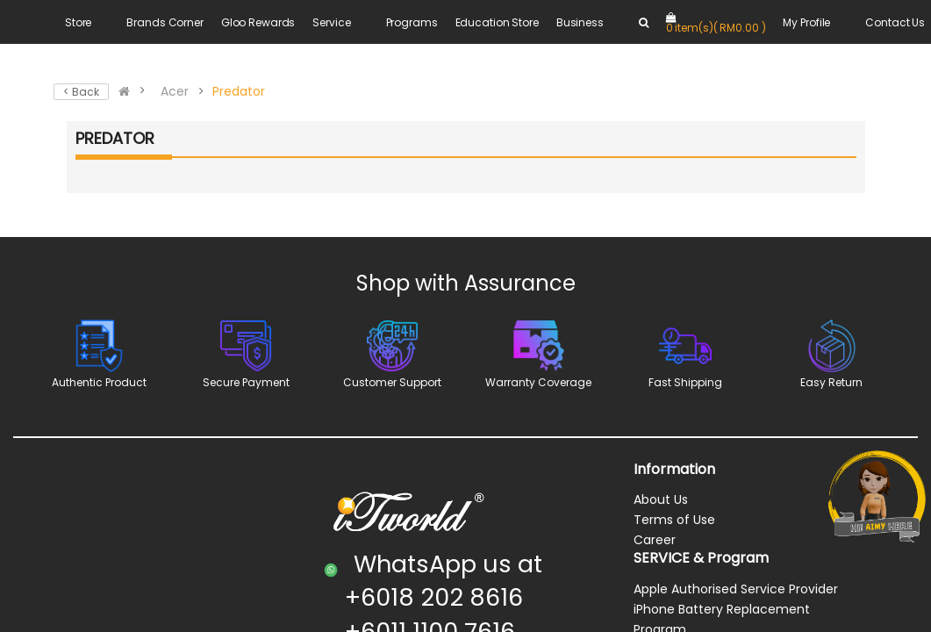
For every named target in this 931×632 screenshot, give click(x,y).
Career (655, 540)
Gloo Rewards (258, 22)
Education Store (497, 22)
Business (580, 22)
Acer (175, 91)
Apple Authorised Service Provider (736, 589)
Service (331, 22)
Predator (238, 91)
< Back (81, 91)
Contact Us (895, 22)
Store (78, 22)
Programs (412, 22)
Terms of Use (674, 519)
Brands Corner (164, 22)
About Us (661, 499)
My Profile (806, 22)
